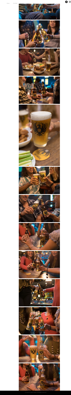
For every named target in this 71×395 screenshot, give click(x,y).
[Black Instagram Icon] (70, 2)
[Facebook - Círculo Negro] (66, 2)
